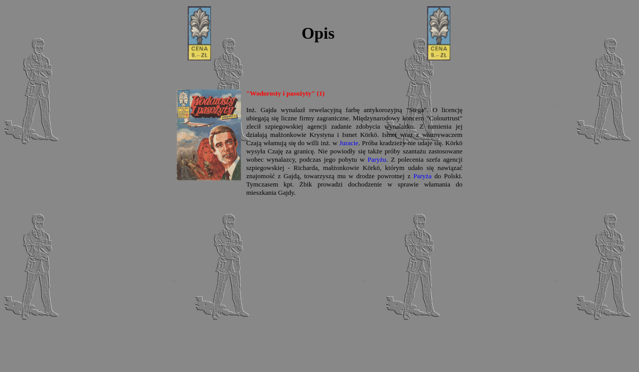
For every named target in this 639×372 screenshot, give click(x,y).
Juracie (348, 143)
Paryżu (377, 159)
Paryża (422, 176)
